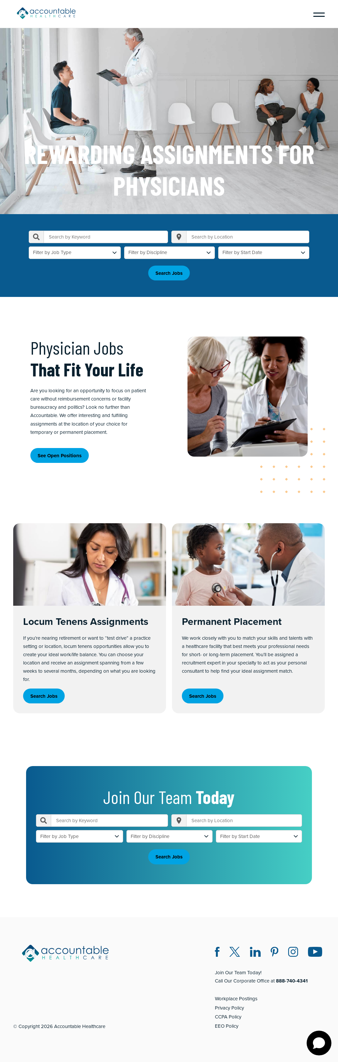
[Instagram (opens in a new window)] (293, 953)
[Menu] (316, 14)
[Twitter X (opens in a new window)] (234, 953)
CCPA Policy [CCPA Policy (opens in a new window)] (228, 1016)
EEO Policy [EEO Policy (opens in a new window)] (226, 1026)
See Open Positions (60, 455)
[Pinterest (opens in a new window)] (274, 953)
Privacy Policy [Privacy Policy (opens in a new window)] (229, 1008)
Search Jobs (169, 273)
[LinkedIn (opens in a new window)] (255, 953)
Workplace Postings (236, 998)
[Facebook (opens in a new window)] (217, 953)
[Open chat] (319, 1043)
